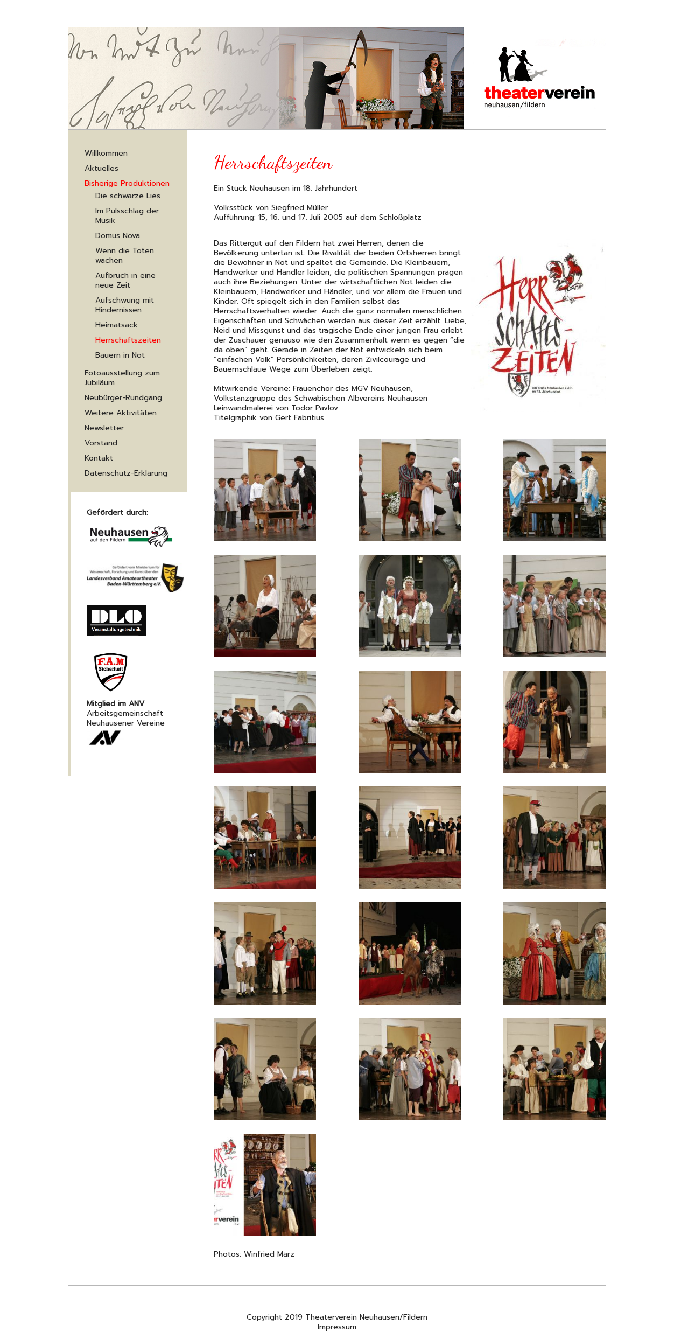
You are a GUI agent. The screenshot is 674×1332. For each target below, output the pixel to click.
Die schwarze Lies (127, 195)
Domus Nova (117, 235)
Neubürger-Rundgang (123, 397)
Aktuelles (101, 168)
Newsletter (104, 428)
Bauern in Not (120, 355)
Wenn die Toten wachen (124, 255)
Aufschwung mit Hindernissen (124, 305)
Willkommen (106, 153)
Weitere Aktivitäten (121, 413)
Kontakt (99, 458)
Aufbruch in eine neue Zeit (125, 280)
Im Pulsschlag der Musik (127, 215)
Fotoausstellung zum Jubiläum (122, 377)
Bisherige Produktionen (127, 183)
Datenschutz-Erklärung (126, 473)
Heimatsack (116, 325)
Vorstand (101, 443)
